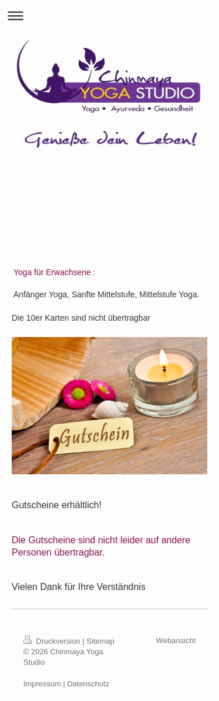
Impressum (42, 683)
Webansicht (176, 640)
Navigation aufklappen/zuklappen (109, 15)
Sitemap (100, 641)
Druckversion (52, 641)
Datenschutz (88, 683)
